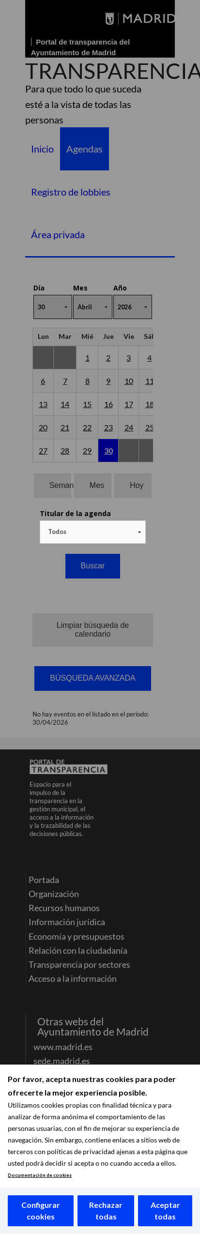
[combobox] (93, 532)
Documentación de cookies (40, 1175)
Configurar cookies (40, 1210)
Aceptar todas (165, 1210)
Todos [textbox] (57, 531)
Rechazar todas (106, 1210)
